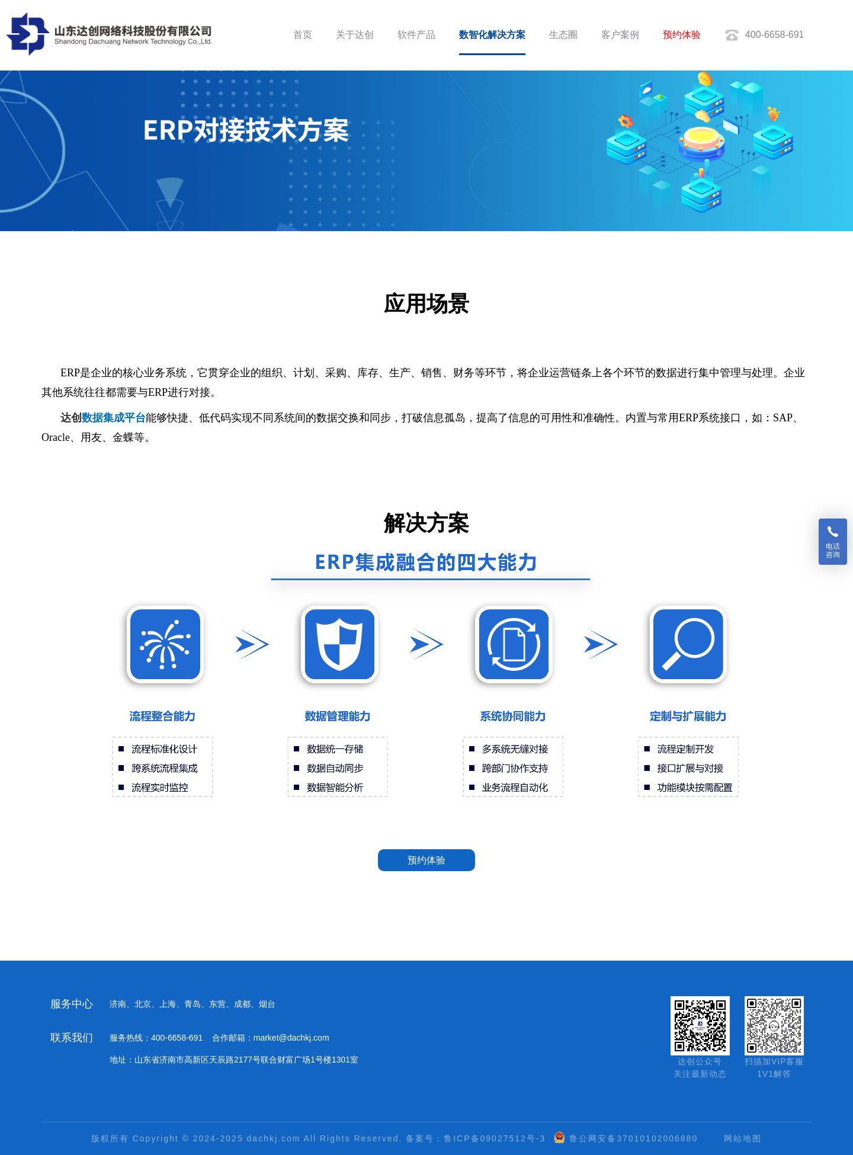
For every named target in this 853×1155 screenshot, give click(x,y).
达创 (71, 418)
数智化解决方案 (492, 35)
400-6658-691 (764, 35)
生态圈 (563, 35)
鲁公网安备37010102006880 (633, 1138)
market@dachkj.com (291, 1037)
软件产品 (416, 35)
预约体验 (682, 35)
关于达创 (355, 35)
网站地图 (743, 1138)
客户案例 (620, 35)
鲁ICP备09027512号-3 (495, 1138)
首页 (302, 35)
